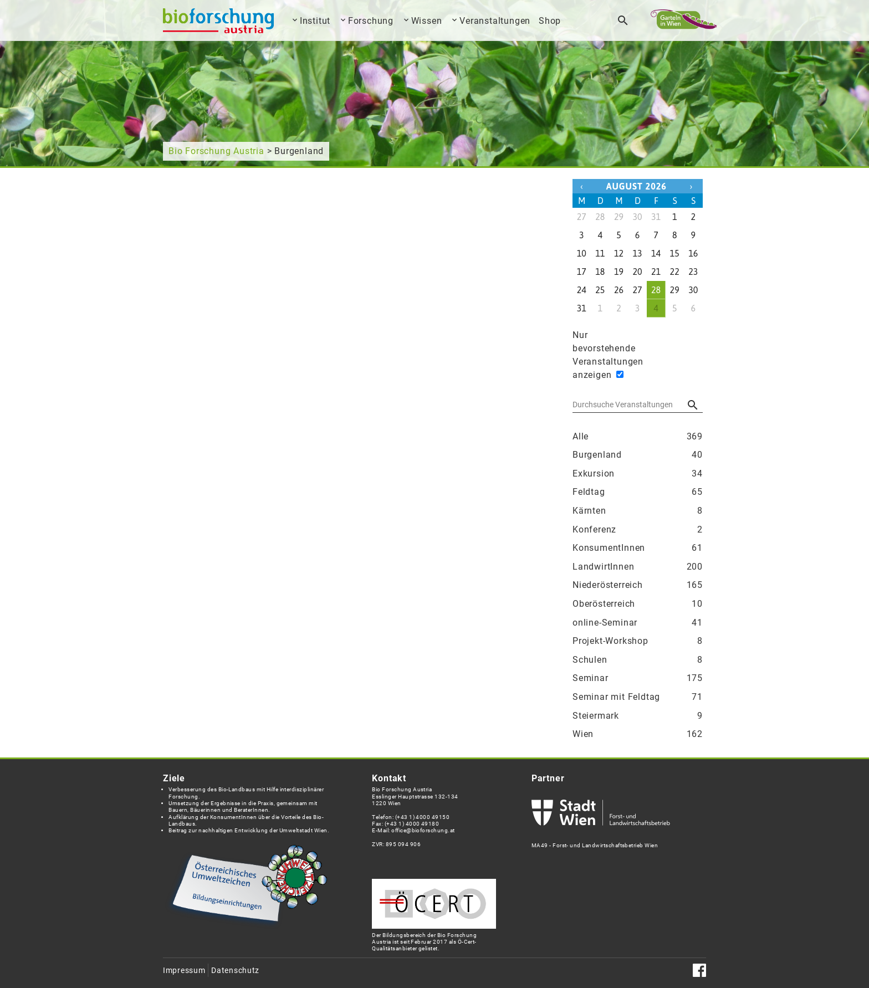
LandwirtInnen (637, 567)
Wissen (426, 21)
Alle (637, 436)
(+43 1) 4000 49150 (422, 817)
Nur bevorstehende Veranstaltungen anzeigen (592, 355)
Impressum (184, 970)
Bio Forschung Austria (216, 151)
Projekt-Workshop (637, 641)
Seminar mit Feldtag (637, 697)
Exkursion (637, 473)
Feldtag (637, 492)
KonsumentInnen (637, 548)
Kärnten (637, 511)
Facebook (699, 970)
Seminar (637, 678)
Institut (315, 21)
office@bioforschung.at (422, 830)
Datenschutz (235, 970)
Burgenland (637, 455)
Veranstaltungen (494, 21)
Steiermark (637, 716)
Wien (637, 734)
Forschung (370, 21)
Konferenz (637, 529)
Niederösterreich (637, 585)
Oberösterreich (637, 604)
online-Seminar (637, 622)
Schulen (637, 660)
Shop (550, 21)
